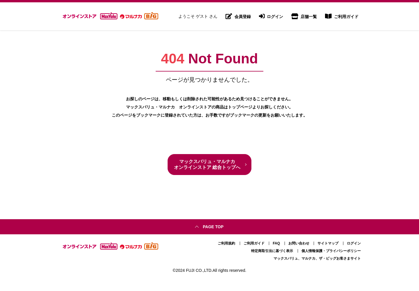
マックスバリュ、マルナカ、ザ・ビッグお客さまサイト (317, 258)
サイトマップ (327, 243)
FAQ (276, 243)
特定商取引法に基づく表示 (272, 251)
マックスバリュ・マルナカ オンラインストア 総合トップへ (207, 164)
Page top (213, 226)
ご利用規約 (226, 243)
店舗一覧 (304, 16)
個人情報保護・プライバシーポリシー (331, 251)
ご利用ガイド (341, 16)
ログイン (271, 16)
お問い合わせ (298, 243)
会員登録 (238, 16)
